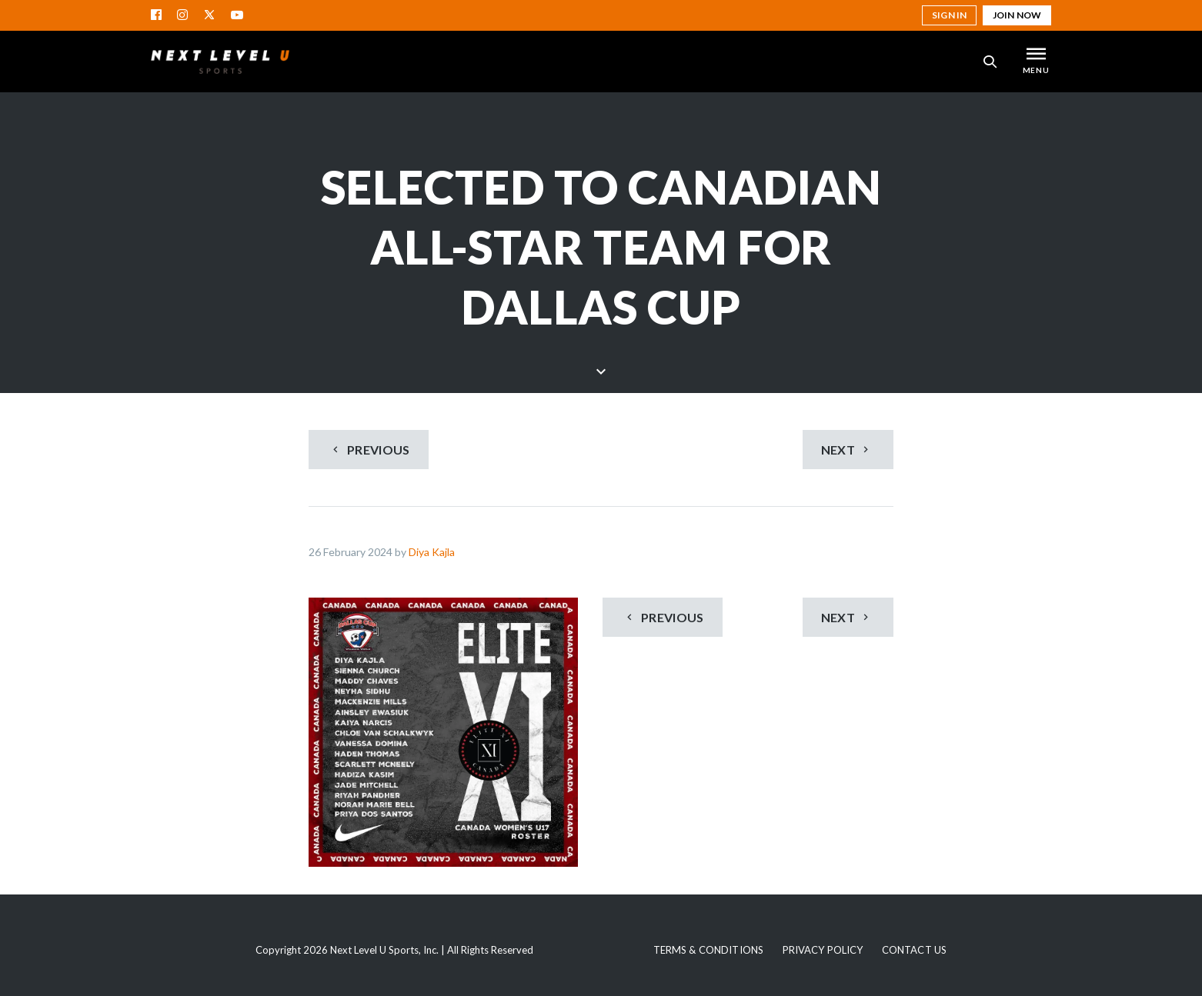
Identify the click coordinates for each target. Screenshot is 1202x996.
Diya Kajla (432, 551)
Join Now (1017, 15)
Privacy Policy (823, 950)
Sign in (949, 15)
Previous (369, 449)
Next (847, 449)
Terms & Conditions (708, 950)
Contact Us (914, 950)
